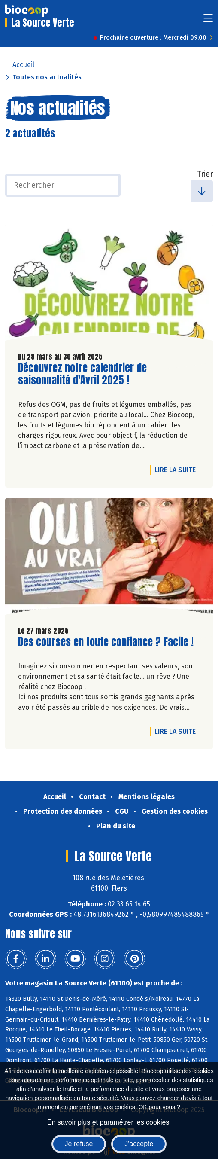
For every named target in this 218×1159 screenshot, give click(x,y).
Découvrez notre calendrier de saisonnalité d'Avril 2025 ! (82, 374)
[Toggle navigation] (208, 20)
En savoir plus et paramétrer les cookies (108, 1122)
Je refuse (79, 1143)
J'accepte (138, 1143)
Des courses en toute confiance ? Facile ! (106, 642)
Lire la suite (177, 469)
